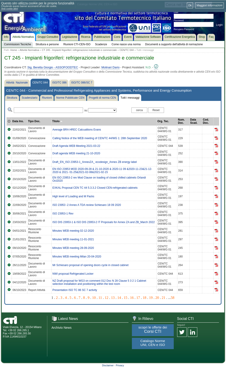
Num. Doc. (181, 121)
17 (138, 298)
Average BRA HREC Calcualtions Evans (76, 129)
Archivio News (62, 327)
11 (100, 298)
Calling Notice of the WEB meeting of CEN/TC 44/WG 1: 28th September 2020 (99, 138)
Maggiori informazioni (209, 5)
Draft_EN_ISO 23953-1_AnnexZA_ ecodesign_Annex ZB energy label (94, 162)
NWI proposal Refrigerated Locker (72, 273)
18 (144, 298)
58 (172, 298)
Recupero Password (184, 29)
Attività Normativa (29, 50)
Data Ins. (18, 121)
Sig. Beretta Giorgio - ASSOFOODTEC (52, 67)
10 (94, 298)
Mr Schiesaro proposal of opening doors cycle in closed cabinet (90, 265)
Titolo (57, 121)
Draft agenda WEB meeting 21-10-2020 (76, 153)
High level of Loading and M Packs (73, 196)
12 (106, 298)
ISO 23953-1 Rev (63, 213)
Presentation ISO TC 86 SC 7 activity (74, 290)
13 (113, 298)
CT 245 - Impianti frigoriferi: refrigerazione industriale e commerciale (79, 50)
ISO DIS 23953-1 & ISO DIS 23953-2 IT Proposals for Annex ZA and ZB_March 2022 (103, 222)
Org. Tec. (163, 121)
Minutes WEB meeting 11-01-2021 (73, 239)
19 (151, 298)
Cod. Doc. (206, 121)
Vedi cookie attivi (9, 8)
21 (163, 298)
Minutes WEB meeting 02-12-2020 (73, 230)
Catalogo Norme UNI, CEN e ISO (152, 343)
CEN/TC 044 (127, 50)
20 (157, 298)
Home (13, 50)
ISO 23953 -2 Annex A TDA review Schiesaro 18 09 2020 (86, 205)
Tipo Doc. (34, 121)
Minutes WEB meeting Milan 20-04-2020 (76, 256)
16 (132, 298)
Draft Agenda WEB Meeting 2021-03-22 (76, 146)
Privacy (120, 365)
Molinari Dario (110, 67)
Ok (190, 5)
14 (119, 298)
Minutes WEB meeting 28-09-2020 (73, 248)
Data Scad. (193, 121)
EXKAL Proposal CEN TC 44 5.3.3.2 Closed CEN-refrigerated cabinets (95, 187)
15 (125, 298)
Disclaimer (108, 365)
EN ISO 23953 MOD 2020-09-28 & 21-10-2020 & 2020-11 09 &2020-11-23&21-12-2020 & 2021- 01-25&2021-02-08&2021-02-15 (102, 170)
